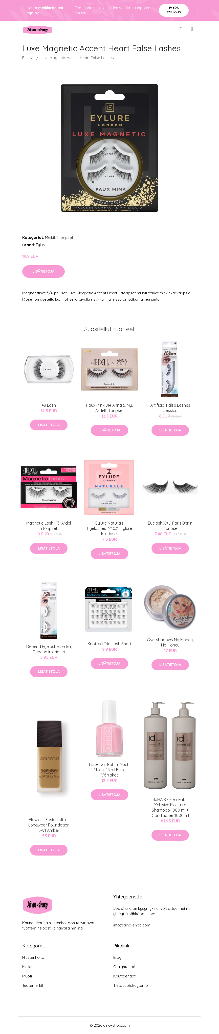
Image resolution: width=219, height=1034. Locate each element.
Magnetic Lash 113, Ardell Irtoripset (49, 526)
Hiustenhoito (33, 957)
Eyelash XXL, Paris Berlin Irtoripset (170, 526)
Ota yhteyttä (124, 966)
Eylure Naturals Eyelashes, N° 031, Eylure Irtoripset (109, 528)
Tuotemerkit (32, 985)
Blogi (117, 957)
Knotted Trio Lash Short (109, 643)
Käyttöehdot (124, 976)
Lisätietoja (43, 271)
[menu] (192, 28)
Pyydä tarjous (174, 10)
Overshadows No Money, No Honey (170, 642)
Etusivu (28, 57)
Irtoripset (65, 237)
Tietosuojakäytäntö (130, 985)
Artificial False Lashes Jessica (170, 408)
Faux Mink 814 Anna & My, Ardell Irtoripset (109, 408)
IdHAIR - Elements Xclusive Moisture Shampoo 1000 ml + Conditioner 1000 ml (170, 807)
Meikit (50, 237)
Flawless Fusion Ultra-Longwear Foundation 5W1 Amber (49, 825)
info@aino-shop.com (131, 925)
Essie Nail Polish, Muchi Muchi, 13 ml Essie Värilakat (109, 770)
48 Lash (49, 405)
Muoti (27, 976)
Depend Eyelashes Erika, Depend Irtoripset (49, 649)
